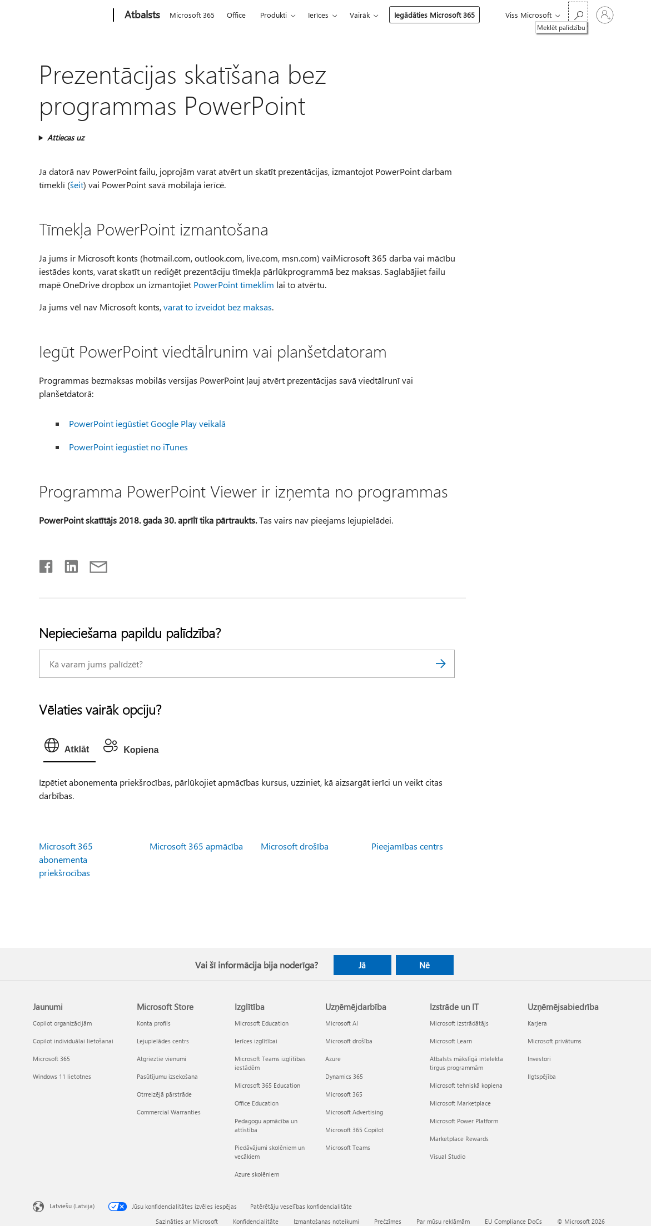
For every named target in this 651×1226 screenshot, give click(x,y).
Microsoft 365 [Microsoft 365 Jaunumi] (51, 1058)
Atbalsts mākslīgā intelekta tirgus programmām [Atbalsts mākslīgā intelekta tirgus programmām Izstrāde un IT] (466, 1063)
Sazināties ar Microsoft (187, 1221)
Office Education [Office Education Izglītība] (257, 1103)
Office (236, 14)
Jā (362, 965)
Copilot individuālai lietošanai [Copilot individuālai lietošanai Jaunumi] (73, 1041)
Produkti (273, 14)
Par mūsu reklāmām (443, 1221)
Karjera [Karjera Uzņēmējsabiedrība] (537, 1023)
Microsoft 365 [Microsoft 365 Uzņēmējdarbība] (343, 1094)
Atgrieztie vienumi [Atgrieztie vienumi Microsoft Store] (161, 1058)
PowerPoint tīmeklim (233, 284)
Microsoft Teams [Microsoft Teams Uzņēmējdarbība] (347, 1147)
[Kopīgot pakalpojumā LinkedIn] (66, 564)
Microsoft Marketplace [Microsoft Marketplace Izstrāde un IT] (460, 1103)
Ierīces (318, 14)
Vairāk (360, 14)
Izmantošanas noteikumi (326, 1221)
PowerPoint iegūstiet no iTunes (128, 447)
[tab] (69, 747)
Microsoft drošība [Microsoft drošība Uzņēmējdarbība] (348, 1041)
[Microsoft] (71, 16)
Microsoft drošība (295, 846)
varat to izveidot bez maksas (217, 307)
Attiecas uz (65, 137)
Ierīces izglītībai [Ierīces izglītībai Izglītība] (256, 1041)
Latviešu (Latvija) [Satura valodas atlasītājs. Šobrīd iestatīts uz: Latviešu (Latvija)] (72, 1205)
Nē (424, 965)
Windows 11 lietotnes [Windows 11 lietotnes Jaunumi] (62, 1076)
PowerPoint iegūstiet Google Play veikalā (147, 423)
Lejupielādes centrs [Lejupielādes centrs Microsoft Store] (163, 1041)
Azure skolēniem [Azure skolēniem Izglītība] (257, 1174)
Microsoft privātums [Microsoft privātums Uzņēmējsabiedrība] (555, 1041)
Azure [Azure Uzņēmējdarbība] (333, 1058)
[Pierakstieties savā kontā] (605, 15)
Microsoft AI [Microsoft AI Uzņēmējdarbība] (341, 1023)
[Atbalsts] (141, 16)
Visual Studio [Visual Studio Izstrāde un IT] (447, 1156)
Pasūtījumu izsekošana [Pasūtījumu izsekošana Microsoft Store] (167, 1076)
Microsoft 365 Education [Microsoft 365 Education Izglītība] (267, 1085)
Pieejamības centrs (407, 846)
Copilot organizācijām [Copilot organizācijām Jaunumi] (62, 1023)
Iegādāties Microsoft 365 (434, 14)
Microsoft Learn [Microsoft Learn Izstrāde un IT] (451, 1041)
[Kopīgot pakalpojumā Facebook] (46, 564)
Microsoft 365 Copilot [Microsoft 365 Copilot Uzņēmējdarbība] (354, 1129)
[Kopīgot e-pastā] (93, 564)
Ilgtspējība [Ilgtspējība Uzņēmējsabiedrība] (542, 1076)
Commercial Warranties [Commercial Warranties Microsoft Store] (169, 1112)
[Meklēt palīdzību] (578, 14)
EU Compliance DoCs (513, 1221)
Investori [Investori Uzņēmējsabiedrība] (539, 1058)
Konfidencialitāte (256, 1221)
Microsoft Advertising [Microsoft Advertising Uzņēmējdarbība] (354, 1112)
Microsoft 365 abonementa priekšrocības (66, 859)
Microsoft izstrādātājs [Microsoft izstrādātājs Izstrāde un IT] (459, 1023)
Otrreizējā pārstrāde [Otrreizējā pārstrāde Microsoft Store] (164, 1094)
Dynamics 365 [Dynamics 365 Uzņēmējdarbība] (344, 1076)
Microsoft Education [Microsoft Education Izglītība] (262, 1023)
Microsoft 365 (192, 14)
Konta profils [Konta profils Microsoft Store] (154, 1023)
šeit (76, 184)
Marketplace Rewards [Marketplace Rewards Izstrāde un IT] (459, 1138)
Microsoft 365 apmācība (196, 846)
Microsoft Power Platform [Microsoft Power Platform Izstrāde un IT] (464, 1121)
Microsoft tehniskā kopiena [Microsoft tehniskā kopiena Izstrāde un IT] (466, 1085)
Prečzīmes (387, 1221)
